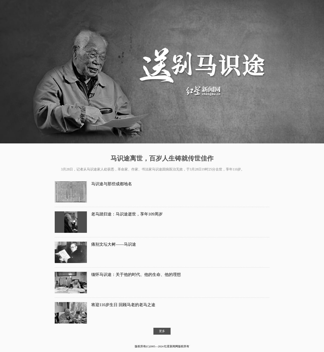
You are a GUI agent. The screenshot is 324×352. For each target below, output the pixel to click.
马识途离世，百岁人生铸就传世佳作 (162, 158)
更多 (162, 331)
